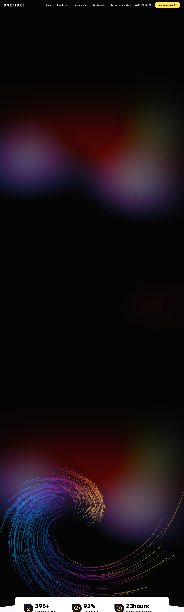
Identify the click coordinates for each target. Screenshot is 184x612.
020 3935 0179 (144, 5)
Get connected (167, 5)
